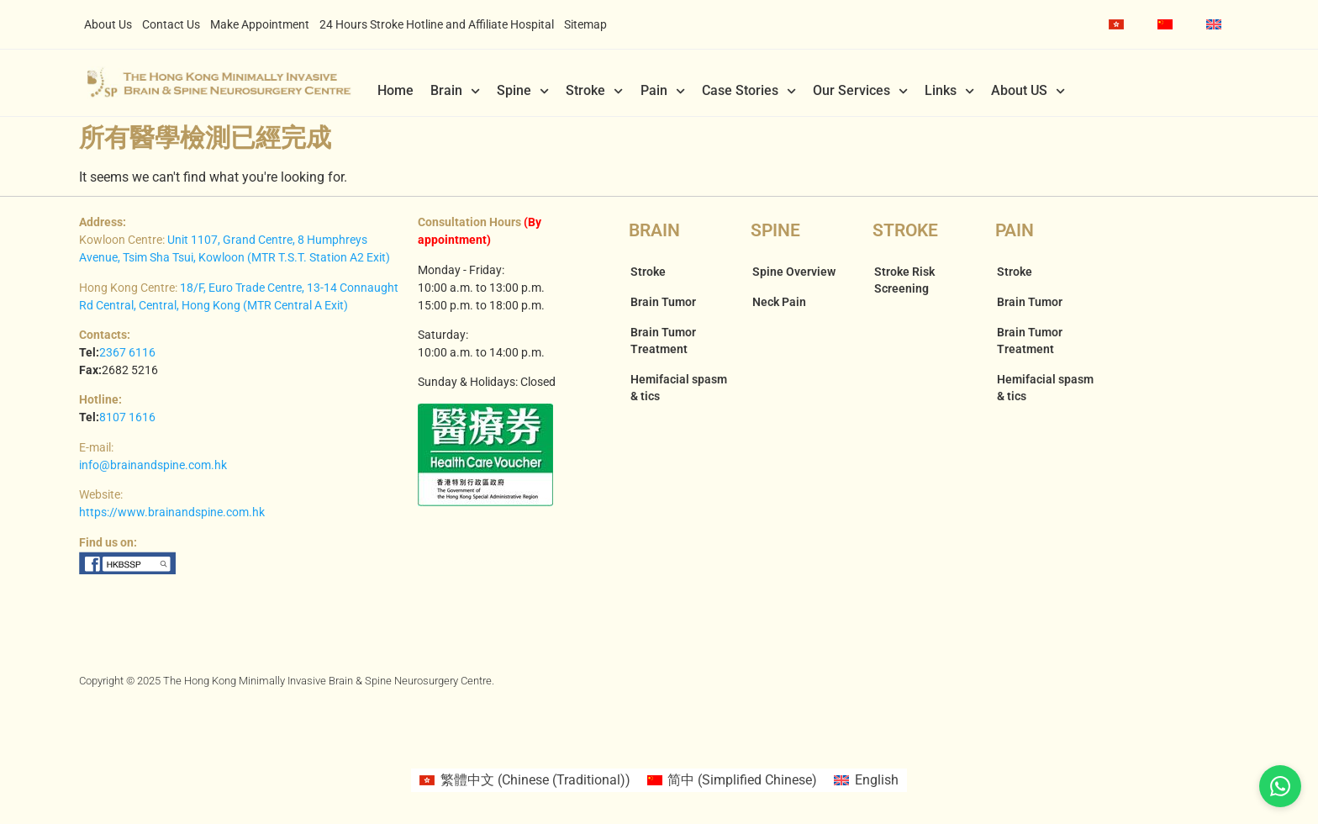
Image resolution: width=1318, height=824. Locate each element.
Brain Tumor (663, 302)
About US (1028, 90)
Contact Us (171, 24)
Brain (455, 90)
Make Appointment (259, 24)
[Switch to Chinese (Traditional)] (1116, 24)
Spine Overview (794, 271)
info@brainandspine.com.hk (153, 465)
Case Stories (749, 90)
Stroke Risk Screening (904, 280)
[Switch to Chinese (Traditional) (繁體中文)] (524, 780)
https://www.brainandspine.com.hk (172, 512)
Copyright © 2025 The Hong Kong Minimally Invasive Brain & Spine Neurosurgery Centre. (286, 680)
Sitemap (585, 24)
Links (949, 90)
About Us (108, 24)
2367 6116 (127, 352)
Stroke (594, 90)
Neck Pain (779, 302)
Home (395, 90)
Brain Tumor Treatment (663, 340)
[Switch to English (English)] (865, 780)
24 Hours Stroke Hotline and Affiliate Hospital (436, 24)
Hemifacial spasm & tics (678, 387)
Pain (663, 90)
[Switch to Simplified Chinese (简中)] (732, 780)
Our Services (860, 90)
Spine (523, 90)
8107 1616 (127, 417)
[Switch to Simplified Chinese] (1165, 24)
